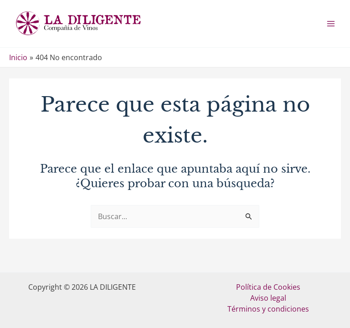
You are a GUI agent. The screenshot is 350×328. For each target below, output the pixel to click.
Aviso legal (268, 298)
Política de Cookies (268, 287)
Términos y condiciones (268, 309)
